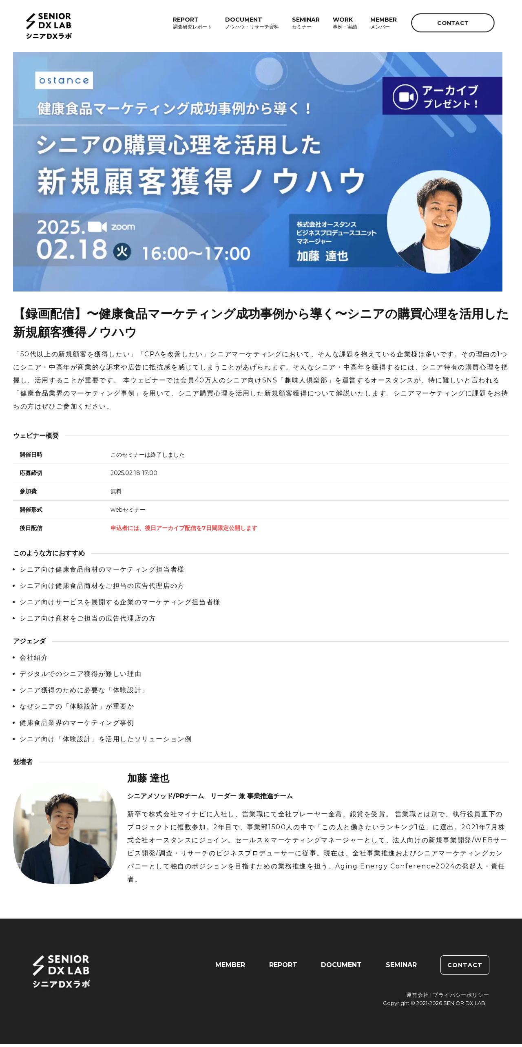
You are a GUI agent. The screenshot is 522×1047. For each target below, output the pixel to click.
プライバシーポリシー (461, 998)
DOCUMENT (341, 968)
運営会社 (417, 998)
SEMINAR (401, 968)
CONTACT (453, 23)
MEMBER (229, 968)
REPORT (283, 968)
